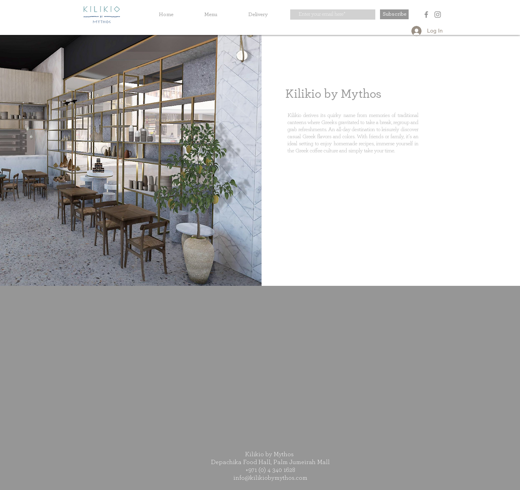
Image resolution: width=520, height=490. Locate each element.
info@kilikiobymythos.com (270, 478)
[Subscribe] (394, 14)
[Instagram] (437, 14)
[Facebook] (426, 14)
